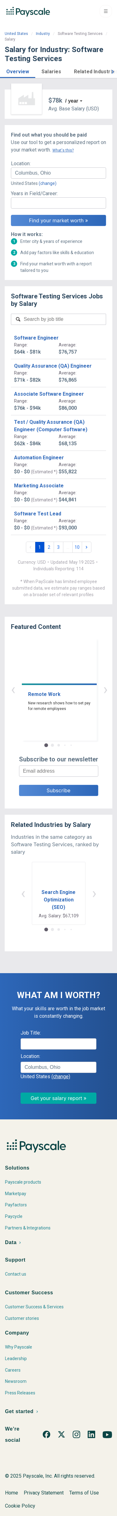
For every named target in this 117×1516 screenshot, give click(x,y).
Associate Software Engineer (49, 394)
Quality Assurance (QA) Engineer (53, 366)
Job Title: (31, 1033)
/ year (71, 101)
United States (16, 33)
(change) (47, 183)
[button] (17, 70)
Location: (21, 164)
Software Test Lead (37, 514)
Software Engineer (36, 338)
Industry (43, 33)
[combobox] (58, 173)
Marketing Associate (39, 486)
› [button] (66, 689)
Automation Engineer (39, 458)
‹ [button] (51, 689)
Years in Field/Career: (34, 193)
